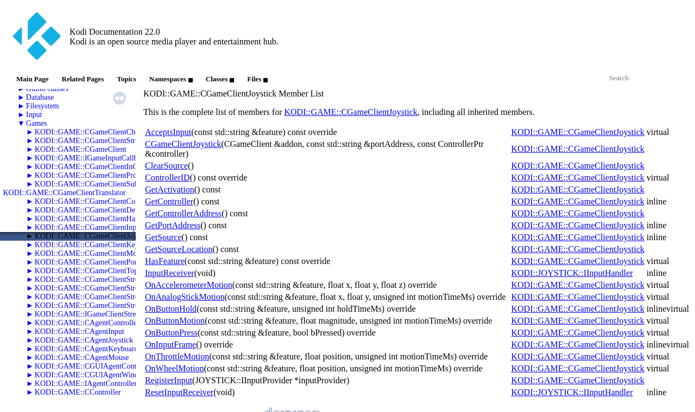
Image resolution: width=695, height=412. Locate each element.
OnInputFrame (170, 344)
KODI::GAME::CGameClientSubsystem (97, 184)
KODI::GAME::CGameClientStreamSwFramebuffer (115, 297)
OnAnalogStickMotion (185, 296)
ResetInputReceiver (179, 392)
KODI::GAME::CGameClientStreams (93, 288)
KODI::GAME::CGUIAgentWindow (91, 375)
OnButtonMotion (175, 320)
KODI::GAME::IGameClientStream (90, 314)
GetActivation (169, 189)
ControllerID (167, 177)
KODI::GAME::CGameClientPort (87, 262)
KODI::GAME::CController (78, 392)
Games (36, 123)
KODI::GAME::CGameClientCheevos (94, 132)
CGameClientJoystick (183, 144)
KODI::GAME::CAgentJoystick (84, 340)
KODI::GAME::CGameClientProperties (96, 175)
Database (40, 97)
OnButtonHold (171, 308)
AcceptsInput (168, 132)
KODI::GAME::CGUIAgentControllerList (100, 366)
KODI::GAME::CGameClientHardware (95, 219)
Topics (126, 79)
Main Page (32, 79)
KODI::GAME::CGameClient (81, 149)
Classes (220, 79)
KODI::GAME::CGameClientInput (88, 227)
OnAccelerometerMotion (188, 284)
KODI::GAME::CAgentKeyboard (86, 349)
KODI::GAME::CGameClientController (96, 201)
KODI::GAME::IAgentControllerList (92, 383)
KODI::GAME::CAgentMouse (82, 357)
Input (34, 115)
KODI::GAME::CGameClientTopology (95, 271)
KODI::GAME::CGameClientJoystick (93, 236)
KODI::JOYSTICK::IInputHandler (572, 273)
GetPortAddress (172, 225)
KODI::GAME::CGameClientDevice (91, 210)
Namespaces (171, 79)
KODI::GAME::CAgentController (87, 323)
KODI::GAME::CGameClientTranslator (64, 193)
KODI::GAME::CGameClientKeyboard (95, 245)
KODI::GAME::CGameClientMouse (91, 253)
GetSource (163, 237)
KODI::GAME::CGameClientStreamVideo (100, 305)
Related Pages (83, 79)
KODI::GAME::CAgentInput (79, 331)
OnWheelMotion (174, 368)
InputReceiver (169, 273)
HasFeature (165, 261)
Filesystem (42, 106)
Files (257, 79)
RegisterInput (168, 380)
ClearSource (166, 165)
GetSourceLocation (178, 249)
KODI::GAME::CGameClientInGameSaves (102, 167)
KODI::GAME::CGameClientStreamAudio (101, 279)
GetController (169, 201)
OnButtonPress (171, 332)
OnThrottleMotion (177, 356)
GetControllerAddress (183, 213)
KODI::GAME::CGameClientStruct (89, 141)
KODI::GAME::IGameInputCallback (91, 158)
